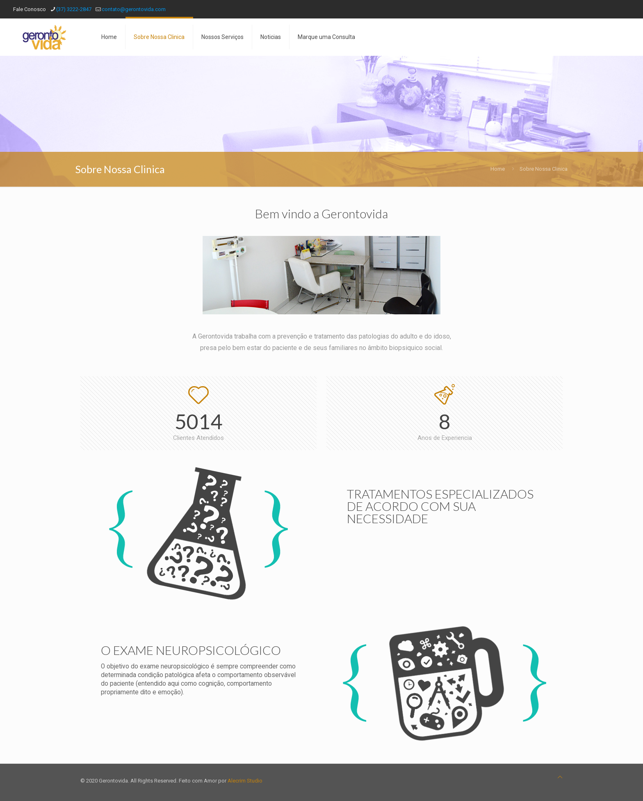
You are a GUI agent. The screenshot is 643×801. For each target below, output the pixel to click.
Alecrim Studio (245, 781)
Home (497, 169)
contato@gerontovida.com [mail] (134, 9)
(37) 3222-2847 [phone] (73, 9)
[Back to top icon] (560, 777)
